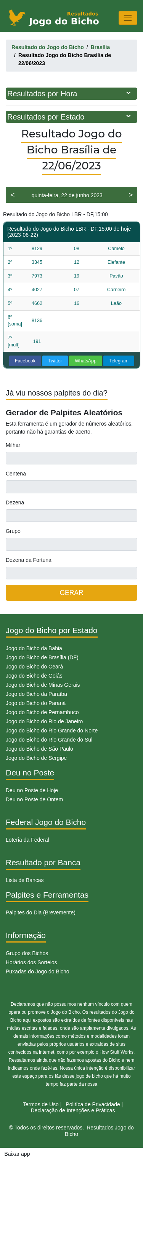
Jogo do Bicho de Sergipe (36, 758)
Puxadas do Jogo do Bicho (37, 971)
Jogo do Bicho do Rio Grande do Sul (49, 740)
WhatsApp (85, 361)
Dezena (15, 502)
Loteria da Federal (27, 840)
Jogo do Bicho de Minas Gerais (43, 685)
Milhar (13, 445)
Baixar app (17, 1154)
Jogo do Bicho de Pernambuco (42, 712)
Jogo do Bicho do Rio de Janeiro (44, 721)
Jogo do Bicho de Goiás (34, 676)
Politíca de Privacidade (93, 1104)
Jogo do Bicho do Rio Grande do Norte (52, 730)
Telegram (119, 361)
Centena (16, 474)
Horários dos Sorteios (31, 962)
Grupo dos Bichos (27, 953)
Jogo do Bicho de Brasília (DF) (42, 657)
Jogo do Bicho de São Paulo (39, 749)
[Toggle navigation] (128, 17)
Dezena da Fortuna (28, 560)
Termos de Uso (41, 1104)
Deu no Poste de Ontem (34, 799)
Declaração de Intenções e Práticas (73, 1110)
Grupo (13, 531)
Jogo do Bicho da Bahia (34, 648)
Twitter (55, 361)
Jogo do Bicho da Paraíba (36, 694)
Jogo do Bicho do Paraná (36, 703)
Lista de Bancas (25, 880)
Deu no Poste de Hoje (32, 790)
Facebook (25, 361)
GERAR (71, 593)
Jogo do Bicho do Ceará (34, 667)
